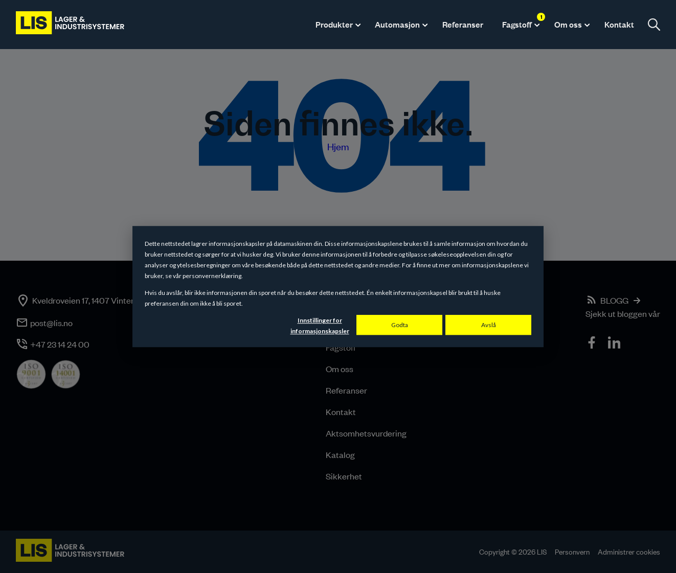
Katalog (340, 454)
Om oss (568, 24)
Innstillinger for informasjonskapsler (319, 325)
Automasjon (397, 24)
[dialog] (338, 287)
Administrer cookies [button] (629, 552)
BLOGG (614, 300)
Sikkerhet (344, 476)
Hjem (338, 146)
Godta (399, 325)
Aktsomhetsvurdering (366, 433)
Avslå (488, 325)
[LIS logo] (71, 24)
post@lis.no (51, 322)
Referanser (462, 24)
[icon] (592, 344)
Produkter (334, 24)
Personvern (572, 552)
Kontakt (619, 24)
